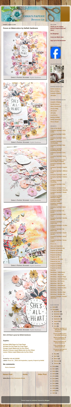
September (57, 319)
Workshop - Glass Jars (57, 274)
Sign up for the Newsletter (58, 40)
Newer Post (7, 374)
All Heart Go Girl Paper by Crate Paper (15, 346)
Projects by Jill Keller (56, 259)
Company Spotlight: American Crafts (56, 200)
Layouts (30, 360)
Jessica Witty (54, 108)
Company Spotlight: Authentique (56, 204)
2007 (53, 393)
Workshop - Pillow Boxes (57, 285)
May (55, 353)
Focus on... (11, 360)
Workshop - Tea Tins (56, 290)
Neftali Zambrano (55, 89)
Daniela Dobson (55, 104)
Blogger (47, 400)
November (57, 314)
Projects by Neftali (38, 360)
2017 (53, 369)
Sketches (53, 270)
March (56, 358)
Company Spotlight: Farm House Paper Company (58, 160)
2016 (53, 371)
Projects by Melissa (56, 263)
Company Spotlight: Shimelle (59, 190)
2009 (53, 388)
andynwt (34, 400)
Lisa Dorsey (53, 115)
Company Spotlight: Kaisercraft (56, 222)
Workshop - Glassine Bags (58, 276)
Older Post (42, 374)
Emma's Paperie (53, 45)
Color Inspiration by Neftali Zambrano (59, 346)
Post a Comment (10, 367)
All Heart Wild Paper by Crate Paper (14, 344)
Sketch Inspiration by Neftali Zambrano (60, 342)
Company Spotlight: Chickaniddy (56, 142)
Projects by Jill (54, 257)
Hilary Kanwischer (55, 106)
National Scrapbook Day (57, 248)
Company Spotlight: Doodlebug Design (56, 149)
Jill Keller (53, 95)
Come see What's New (56, 37)
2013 (53, 378)
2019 (53, 309)
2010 (53, 386)
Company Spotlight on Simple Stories (60, 350)
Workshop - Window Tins (57, 294)
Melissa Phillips (55, 91)
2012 (53, 381)
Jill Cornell (53, 110)
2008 (53, 390)
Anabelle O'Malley (55, 93)
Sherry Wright (54, 121)
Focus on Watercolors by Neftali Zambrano (60, 334)
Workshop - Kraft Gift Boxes (58, 279)
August (56, 321)
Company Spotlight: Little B (58, 174)
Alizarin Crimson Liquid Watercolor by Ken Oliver (19, 350)
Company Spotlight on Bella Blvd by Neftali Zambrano (60, 330)
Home (25, 374)
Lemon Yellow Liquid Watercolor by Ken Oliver (18, 352)
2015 (53, 373)
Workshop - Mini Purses (57, 281)
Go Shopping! (54, 33)
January (56, 363)
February (57, 361)
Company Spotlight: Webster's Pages (56, 196)
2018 (53, 366)
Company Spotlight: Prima (58, 188)
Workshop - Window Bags (58, 292)
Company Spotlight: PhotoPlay (56, 181)
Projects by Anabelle (56, 250)
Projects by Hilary (55, 255)
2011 (53, 383)
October (56, 316)
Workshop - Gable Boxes (57, 272)
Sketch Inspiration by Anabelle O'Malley (60, 338)
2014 (53, 376)
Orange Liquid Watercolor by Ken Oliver (16, 348)
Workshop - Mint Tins (56, 283)
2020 (53, 307)
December (57, 311)
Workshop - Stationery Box (58, 287)
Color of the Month (55, 128)
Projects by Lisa (55, 261)
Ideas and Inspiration (21, 360)
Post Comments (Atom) (18, 378)
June (55, 326)
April (55, 356)
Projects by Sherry (55, 268)
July (55, 323)
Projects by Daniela (56, 252)
